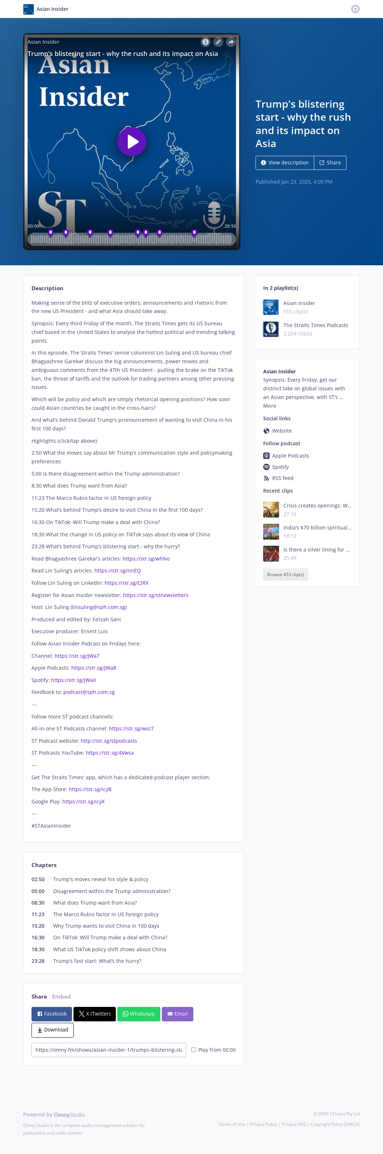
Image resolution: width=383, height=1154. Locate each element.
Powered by (54, 1114)
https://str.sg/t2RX (126, 582)
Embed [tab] (61, 996)
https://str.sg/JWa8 (93, 667)
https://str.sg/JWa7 (76, 655)
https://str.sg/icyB (89, 789)
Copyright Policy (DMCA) (335, 1124)
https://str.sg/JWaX (73, 680)
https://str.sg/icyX (83, 801)
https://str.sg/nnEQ (117, 570)
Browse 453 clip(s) (285, 574)
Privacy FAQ (294, 1124)
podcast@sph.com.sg (89, 691)
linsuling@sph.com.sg (98, 607)
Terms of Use (231, 1124)
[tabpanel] (133, 564)
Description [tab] (47, 288)
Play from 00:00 (213, 1049)
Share (330, 162)
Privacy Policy (263, 1124)
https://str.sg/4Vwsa (109, 752)
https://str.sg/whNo (146, 558)
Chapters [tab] (43, 865)
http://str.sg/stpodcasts (108, 740)
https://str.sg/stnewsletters (155, 595)
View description (285, 162)
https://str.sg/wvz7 (131, 728)
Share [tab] (39, 996)
